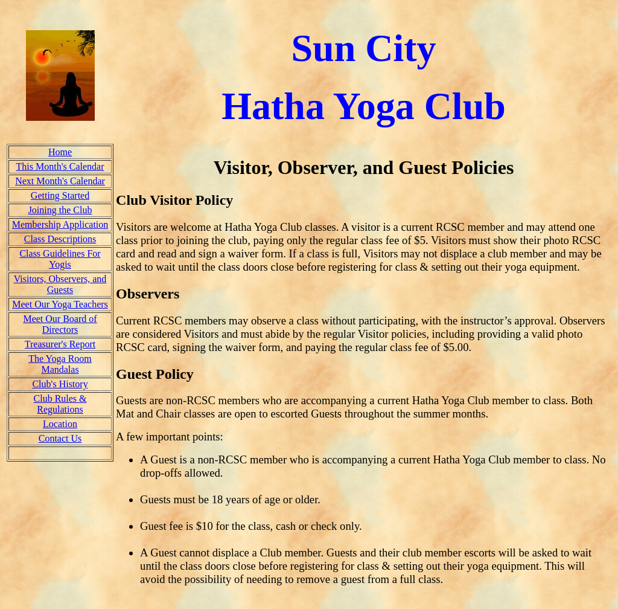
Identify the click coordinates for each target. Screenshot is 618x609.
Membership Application (60, 224)
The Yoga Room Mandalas (59, 364)
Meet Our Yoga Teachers (60, 304)
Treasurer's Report (60, 344)
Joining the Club (60, 210)
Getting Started (60, 195)
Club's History (60, 384)
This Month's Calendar (60, 166)
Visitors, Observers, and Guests (60, 284)
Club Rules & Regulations (60, 403)
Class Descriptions (60, 239)
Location (60, 424)
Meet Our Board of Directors (60, 324)
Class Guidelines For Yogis (59, 258)
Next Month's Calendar (60, 181)
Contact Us (60, 438)
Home (60, 152)
